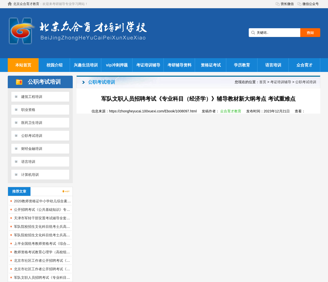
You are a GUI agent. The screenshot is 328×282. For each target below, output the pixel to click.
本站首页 (23, 65)
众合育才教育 (230, 111)
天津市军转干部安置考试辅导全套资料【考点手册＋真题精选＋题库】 (68, 218)
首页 (262, 82)
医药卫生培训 (31, 123)
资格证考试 (211, 65)
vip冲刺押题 (117, 65)
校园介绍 (54, 65)
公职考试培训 (31, 136)
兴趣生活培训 (86, 65)
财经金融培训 (31, 149)
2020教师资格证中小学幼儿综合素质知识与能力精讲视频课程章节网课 (68, 201)
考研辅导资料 (180, 65)
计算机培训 (30, 175)
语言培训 (273, 65)
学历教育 (242, 65)
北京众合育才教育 (26, 4)
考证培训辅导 (148, 65)
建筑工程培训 (31, 97)
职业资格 (28, 110)
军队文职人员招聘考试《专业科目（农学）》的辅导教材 (58, 278)
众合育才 (304, 65)
